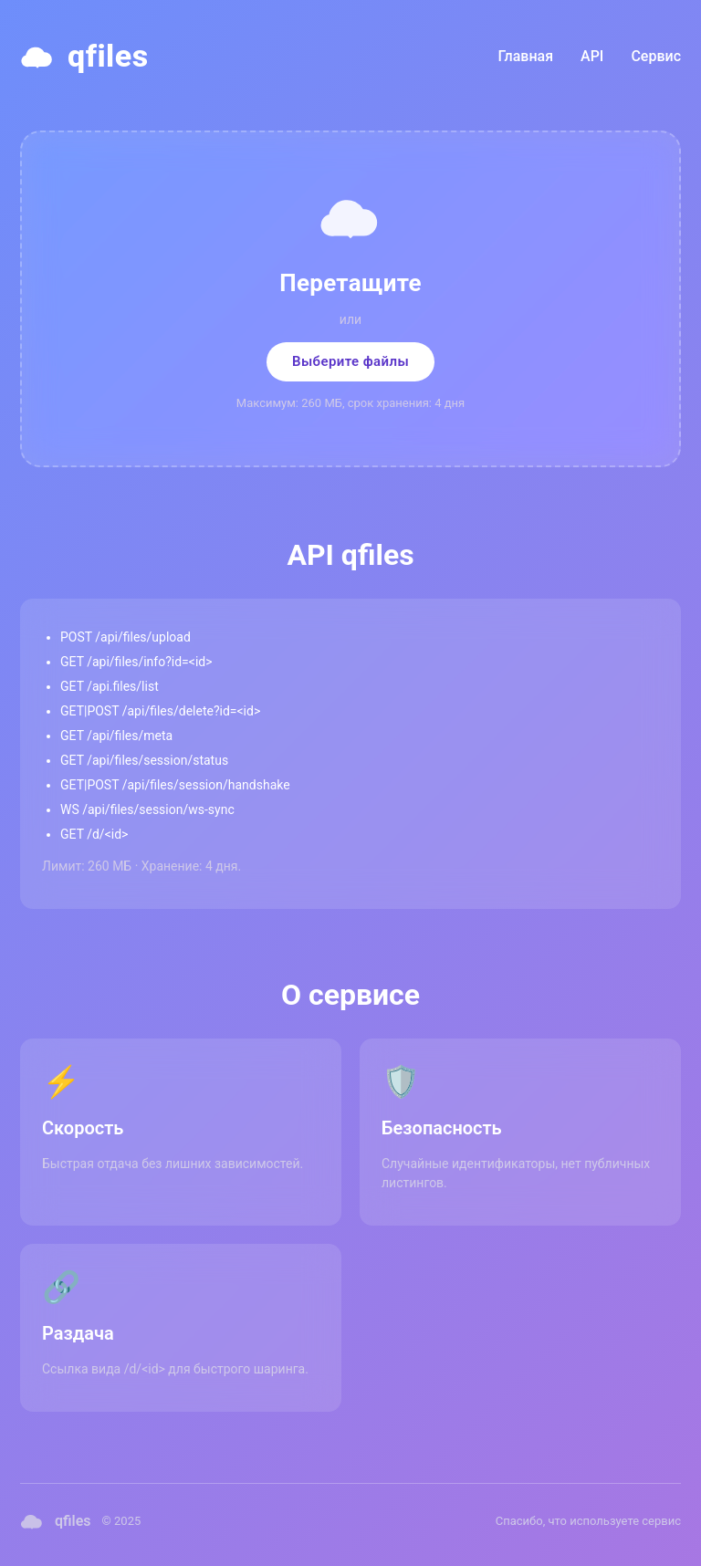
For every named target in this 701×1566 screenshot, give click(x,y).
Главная (526, 56)
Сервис (656, 56)
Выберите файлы (350, 361)
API (592, 56)
